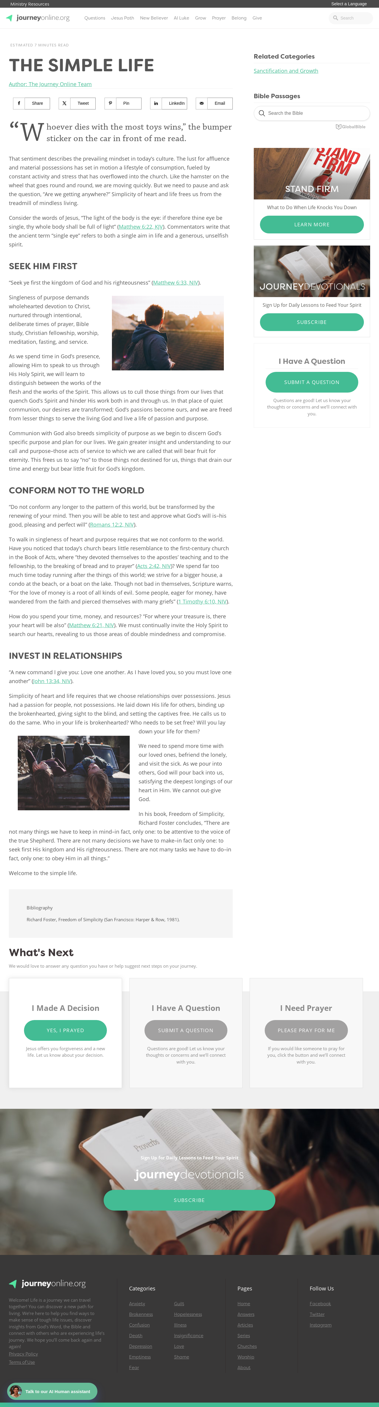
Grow (200, 18)
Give (257, 18)
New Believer (154, 18)
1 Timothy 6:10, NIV (202, 601)
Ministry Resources (29, 4)
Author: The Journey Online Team (50, 84)
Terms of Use (22, 1362)
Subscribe (312, 322)
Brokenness (141, 1314)
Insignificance (188, 1336)
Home (243, 1304)
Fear (134, 1368)
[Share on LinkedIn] (168, 103)
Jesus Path (122, 18)
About (243, 1368)
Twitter (317, 1314)
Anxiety (137, 1304)
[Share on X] (77, 103)
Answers (245, 1314)
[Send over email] (214, 103)
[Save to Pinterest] (123, 103)
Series (243, 1336)
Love (179, 1346)
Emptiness (140, 1357)
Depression (140, 1346)
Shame (181, 1357)
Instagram (321, 1325)
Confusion (139, 1325)
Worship (245, 1357)
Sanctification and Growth (286, 70)
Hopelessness (188, 1314)
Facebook (320, 1304)
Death (135, 1336)
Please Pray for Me (306, 1030)
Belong (239, 18)
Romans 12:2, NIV (112, 524)
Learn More (312, 224)
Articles (245, 1325)
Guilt (179, 1304)
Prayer (219, 18)
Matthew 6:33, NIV (175, 282)
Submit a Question (312, 382)
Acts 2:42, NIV (154, 565)
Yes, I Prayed (65, 1030)
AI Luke (181, 18)
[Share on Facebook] (31, 103)
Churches (247, 1346)
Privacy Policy (23, 1354)
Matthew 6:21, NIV (91, 625)
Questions (94, 18)
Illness (180, 1325)
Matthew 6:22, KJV (141, 226)
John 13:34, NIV (52, 681)
